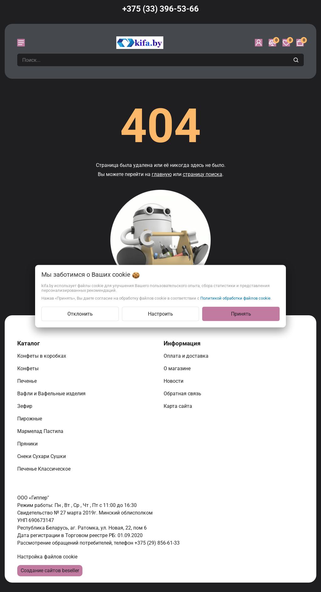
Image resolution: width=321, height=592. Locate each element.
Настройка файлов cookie (47, 557)
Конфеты (29, 368)
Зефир (25, 406)
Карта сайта (178, 406)
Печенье (27, 381)
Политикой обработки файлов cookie (235, 298)
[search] (297, 60)
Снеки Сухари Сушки (42, 456)
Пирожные (30, 419)
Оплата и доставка (187, 356)
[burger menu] (21, 42)
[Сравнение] (272, 42)
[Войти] (258, 42)
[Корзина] (300, 42)
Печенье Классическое (44, 469)
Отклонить (80, 314)
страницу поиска (202, 174)
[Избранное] (286, 42)
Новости (174, 381)
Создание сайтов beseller (50, 570)
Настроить (160, 314)
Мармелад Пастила (41, 431)
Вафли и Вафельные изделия (52, 394)
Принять (241, 314)
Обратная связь (183, 394)
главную (162, 174)
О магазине (178, 368)
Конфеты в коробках (42, 356)
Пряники (28, 444)
